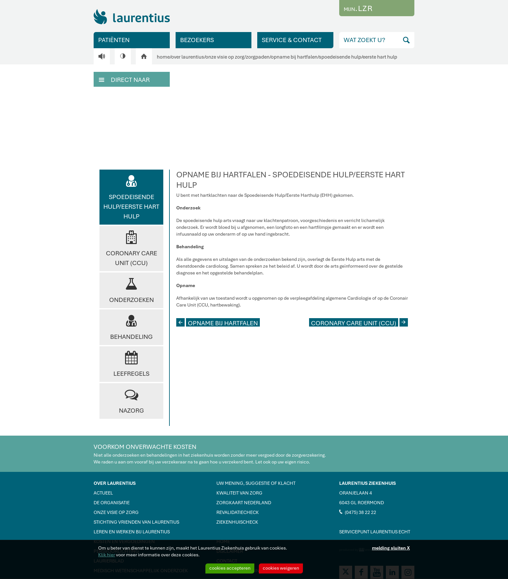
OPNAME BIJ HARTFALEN (217, 322)
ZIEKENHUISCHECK (237, 522)
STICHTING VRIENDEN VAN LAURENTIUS (136, 522)
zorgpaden (258, 57)
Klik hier (106, 555)
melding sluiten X (391, 548)
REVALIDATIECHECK (237, 512)
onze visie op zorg (224, 57)
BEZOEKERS (197, 40)
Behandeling (131, 327)
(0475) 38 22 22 (357, 512)
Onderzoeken (131, 290)
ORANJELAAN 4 (355, 493)
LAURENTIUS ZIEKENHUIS (367, 483)
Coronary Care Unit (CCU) (131, 248)
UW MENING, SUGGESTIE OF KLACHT (255, 483)
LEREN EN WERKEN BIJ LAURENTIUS (132, 532)
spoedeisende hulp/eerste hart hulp (358, 57)
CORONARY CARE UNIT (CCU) (359, 322)
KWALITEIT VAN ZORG (239, 493)
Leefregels (131, 364)
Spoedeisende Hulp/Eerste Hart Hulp (131, 196)
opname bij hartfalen (294, 57)
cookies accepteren (229, 568)
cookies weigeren (281, 568)
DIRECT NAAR (124, 79)
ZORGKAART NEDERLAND (243, 503)
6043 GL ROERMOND (361, 503)
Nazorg (131, 400)
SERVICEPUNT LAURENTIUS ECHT (374, 532)
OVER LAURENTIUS (115, 483)
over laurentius (187, 57)
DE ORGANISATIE (112, 503)
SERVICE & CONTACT (292, 40)
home (163, 57)
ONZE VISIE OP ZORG (116, 512)
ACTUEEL (103, 493)
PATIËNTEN (114, 40)
